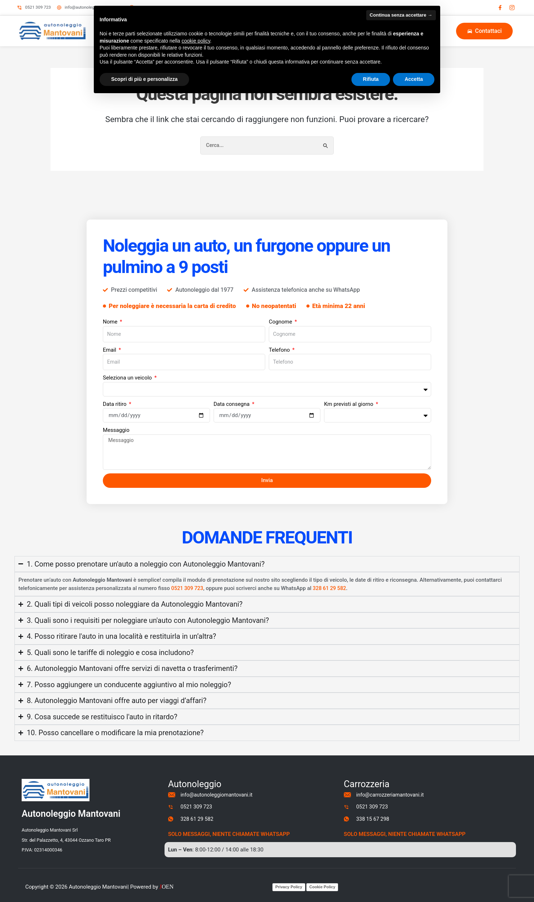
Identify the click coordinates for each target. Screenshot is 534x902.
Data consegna (232, 400)
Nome (111, 316)
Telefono (280, 345)
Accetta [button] (413, 79)
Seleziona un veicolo (128, 374)
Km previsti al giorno (349, 400)
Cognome (281, 316)
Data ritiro (115, 400)
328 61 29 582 (331, 585)
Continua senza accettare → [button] (401, 15)
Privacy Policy (288, 887)
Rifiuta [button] (371, 79)
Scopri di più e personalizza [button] (144, 79)
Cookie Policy (322, 887)
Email (110, 345)
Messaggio (116, 426)
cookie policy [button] (195, 41)
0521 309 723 (188, 585)
